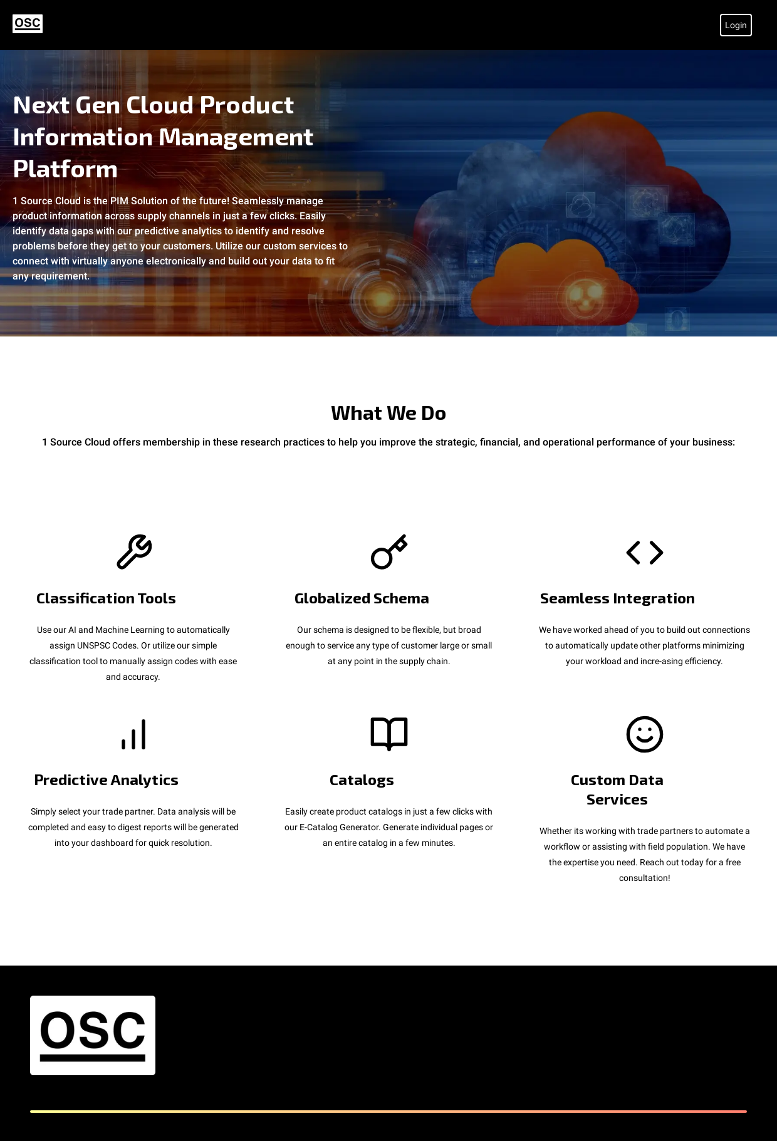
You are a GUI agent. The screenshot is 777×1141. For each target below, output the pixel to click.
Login (736, 25)
